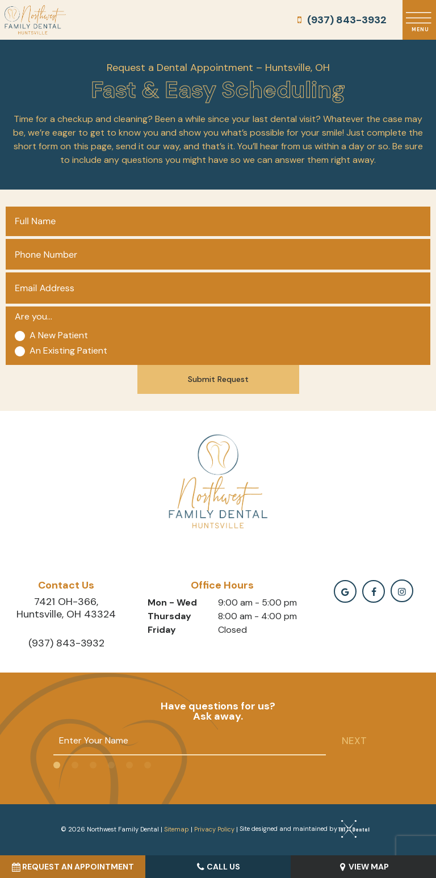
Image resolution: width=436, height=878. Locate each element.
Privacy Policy (214, 829)
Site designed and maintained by (302, 829)
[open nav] (419, 20)
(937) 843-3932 (340, 20)
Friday (162, 630)
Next (354, 740)
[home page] (35, 20)
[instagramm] (402, 590)
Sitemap (176, 829)
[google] (345, 591)
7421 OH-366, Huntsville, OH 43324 (66, 608)
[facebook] (373, 591)
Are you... (33, 316)
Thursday (169, 616)
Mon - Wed (172, 602)
